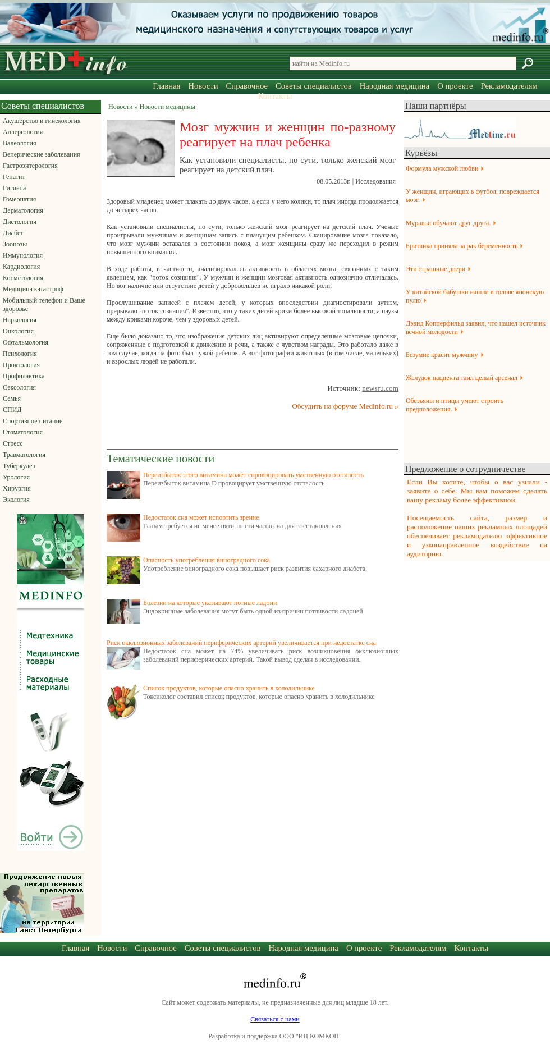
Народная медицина (394, 85)
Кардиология (21, 267)
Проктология (21, 365)
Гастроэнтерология (30, 166)
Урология (16, 477)
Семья (12, 398)
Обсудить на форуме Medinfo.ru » (345, 406)
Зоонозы (15, 244)
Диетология (19, 222)
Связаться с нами (274, 1019)
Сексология (19, 387)
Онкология (18, 331)
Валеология (19, 143)
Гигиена (14, 188)
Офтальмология (25, 342)
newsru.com (380, 388)
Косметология (23, 278)
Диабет (13, 233)
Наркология (19, 320)
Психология (20, 354)
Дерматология (23, 210)
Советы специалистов (314, 85)
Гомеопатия (19, 199)
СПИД (12, 410)
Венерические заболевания (41, 154)
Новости (203, 85)
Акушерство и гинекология (41, 121)
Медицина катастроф (33, 289)
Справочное (247, 85)
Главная (166, 85)
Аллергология (23, 132)
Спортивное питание (32, 421)
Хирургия (17, 488)
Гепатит (14, 177)
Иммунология (23, 255)
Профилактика (24, 376)
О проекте (455, 85)
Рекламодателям (508, 85)
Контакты (275, 95)
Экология (16, 499)
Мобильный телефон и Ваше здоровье (44, 304)
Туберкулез (19, 466)
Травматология (24, 455)
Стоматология (23, 432)
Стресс (13, 443)
